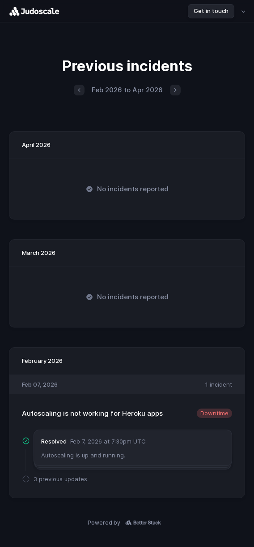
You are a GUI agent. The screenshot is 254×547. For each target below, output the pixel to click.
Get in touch (211, 10)
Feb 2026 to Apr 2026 (127, 90)
